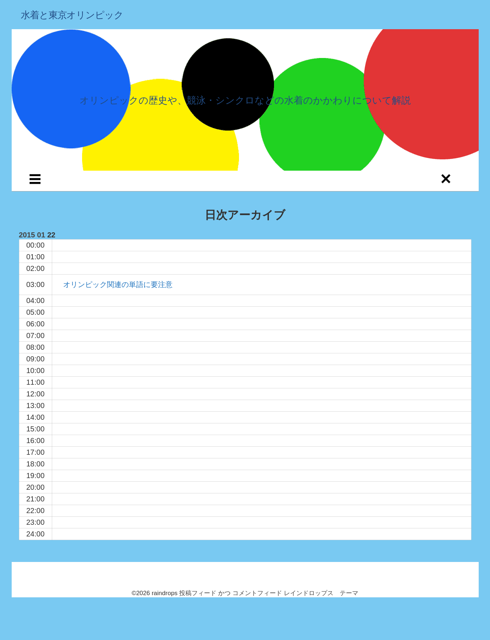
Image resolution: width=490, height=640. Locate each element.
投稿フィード (197, 593)
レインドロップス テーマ (321, 593)
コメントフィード (257, 593)
